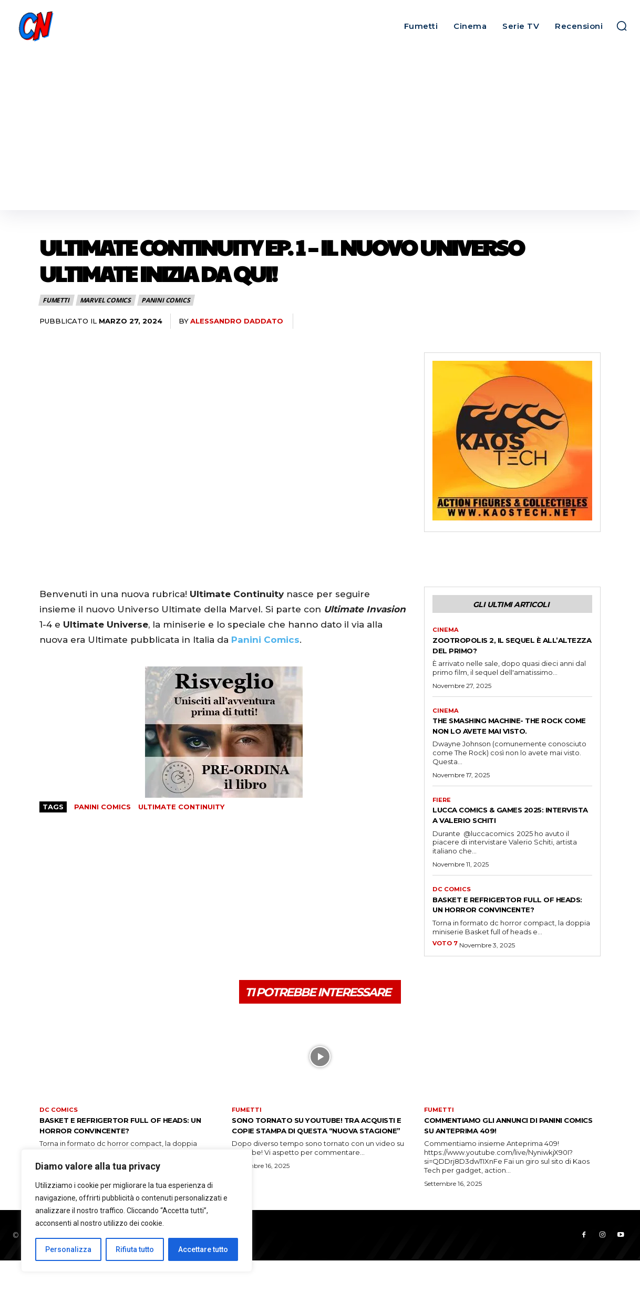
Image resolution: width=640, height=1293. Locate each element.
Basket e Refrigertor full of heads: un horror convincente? (507, 924)
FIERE (442, 814)
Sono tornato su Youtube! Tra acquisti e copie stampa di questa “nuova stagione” (318, 1160)
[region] (136, 1210)
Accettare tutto (203, 1249)
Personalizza (68, 1249)
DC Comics (452, 904)
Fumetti (56, 300)
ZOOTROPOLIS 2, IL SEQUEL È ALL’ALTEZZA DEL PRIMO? (498, 647)
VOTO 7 (445, 969)
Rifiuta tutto (135, 1249)
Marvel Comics (106, 300)
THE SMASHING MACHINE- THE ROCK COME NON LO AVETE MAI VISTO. (505, 733)
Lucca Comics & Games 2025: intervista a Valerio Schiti (502, 829)
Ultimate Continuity (181, 806)
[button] (621, 26)
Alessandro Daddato (236, 321)
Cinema (446, 632)
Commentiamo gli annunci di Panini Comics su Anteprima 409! (505, 1155)
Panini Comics (166, 300)
